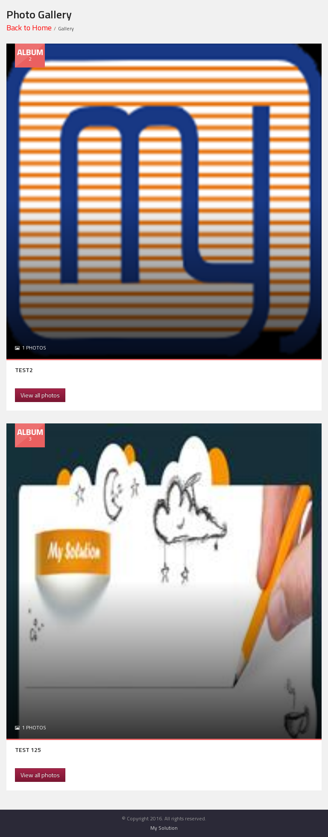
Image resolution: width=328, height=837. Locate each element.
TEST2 (24, 369)
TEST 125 (28, 749)
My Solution (164, 828)
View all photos (40, 395)
